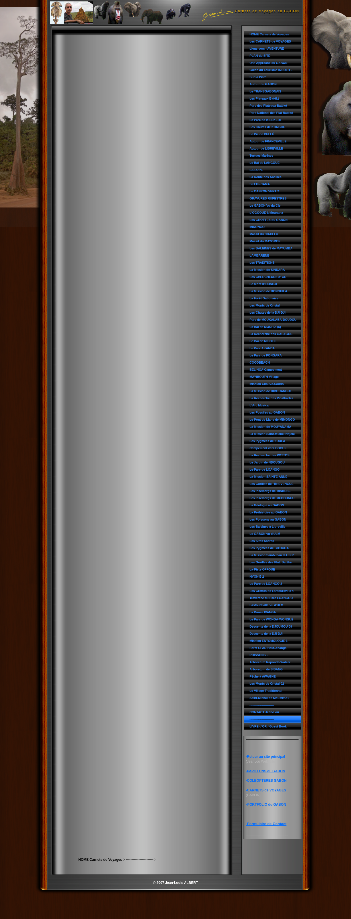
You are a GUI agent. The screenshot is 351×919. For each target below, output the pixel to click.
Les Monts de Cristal (265, 305)
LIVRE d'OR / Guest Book (268, 726)
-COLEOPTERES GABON (266, 781)
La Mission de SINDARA (267, 269)
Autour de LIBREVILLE (266, 148)
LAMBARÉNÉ (259, 255)
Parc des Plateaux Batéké (268, 105)
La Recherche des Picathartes (272, 398)
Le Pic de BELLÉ (262, 134)
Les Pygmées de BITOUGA (269, 548)
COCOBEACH (260, 362)
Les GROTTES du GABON (269, 219)
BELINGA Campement (266, 369)
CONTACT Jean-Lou (264, 712)
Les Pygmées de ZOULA (267, 441)
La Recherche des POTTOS (270, 455)
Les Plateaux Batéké (264, 98)
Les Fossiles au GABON (267, 412)
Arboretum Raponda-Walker (270, 662)
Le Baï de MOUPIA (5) (265, 326)
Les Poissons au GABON (268, 519)
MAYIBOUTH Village (264, 376)
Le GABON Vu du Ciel (265, 205)
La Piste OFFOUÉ (262, 569)
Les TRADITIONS (262, 262)
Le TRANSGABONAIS (265, 91)
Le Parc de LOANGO (265, 469)
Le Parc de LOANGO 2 (266, 583)
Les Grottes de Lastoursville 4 (272, 590)
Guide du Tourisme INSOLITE (271, 70)
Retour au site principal (266, 757)
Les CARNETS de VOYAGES (270, 41)
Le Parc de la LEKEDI (265, 120)
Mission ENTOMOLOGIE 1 (269, 640)
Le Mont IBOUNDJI (263, 284)
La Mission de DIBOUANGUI (270, 391)
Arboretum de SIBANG (266, 669)
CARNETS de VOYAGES (266, 790)
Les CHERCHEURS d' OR (268, 277)
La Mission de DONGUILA (268, 291)
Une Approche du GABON (269, 63)
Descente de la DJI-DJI (266, 633)
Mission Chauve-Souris (267, 384)
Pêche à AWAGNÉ (263, 676)
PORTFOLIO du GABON (266, 805)
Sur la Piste (258, 77)
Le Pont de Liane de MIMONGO (272, 419)
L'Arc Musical (260, 405)
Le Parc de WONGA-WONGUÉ (272, 619)
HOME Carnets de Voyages (269, 34)
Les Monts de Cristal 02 (267, 683)
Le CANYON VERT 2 (264, 191)
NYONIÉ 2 (257, 576)
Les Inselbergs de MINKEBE (270, 491)
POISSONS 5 (259, 655)
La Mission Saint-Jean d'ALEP (272, 555)
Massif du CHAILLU (264, 234)
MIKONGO (257, 227)
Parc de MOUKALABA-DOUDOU (273, 319)
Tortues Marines (261, 155)
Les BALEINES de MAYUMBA (271, 248)
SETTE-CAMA (260, 184)
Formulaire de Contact (266, 824)
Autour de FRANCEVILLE (268, 141)
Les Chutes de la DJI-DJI (268, 312)
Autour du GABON (263, 84)
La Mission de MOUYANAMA (270, 426)
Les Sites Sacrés (262, 541)
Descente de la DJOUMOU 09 (271, 626)
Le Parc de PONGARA (266, 355)
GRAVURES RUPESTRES (268, 198)
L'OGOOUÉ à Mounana (266, 212)
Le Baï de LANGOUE (265, 162)
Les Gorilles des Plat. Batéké (271, 562)
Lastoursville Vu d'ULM (267, 605)
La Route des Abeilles (266, 177)
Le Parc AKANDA (262, 348)
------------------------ (262, 705)
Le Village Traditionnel (266, 690)
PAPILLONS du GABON (266, 771)
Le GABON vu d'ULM (265, 533)
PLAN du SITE (260, 55)
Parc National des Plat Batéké (271, 112)
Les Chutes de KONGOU (267, 127)
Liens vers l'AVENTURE (267, 48)
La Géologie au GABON (267, 505)
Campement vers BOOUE (268, 448)
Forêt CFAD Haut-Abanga (268, 648)
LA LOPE (256, 170)
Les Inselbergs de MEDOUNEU (272, 498)
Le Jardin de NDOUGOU (267, 462)
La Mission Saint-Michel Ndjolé (272, 434)
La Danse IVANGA (263, 612)
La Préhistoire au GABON (268, 512)
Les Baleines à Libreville (267, 526)
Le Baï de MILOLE (263, 341)
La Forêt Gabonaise (264, 298)
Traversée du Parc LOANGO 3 (271, 598)
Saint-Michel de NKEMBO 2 (269, 698)
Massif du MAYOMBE (265, 241)
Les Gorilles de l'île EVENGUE (272, 483)
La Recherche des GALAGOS (271, 334)
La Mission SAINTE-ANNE (269, 476)
